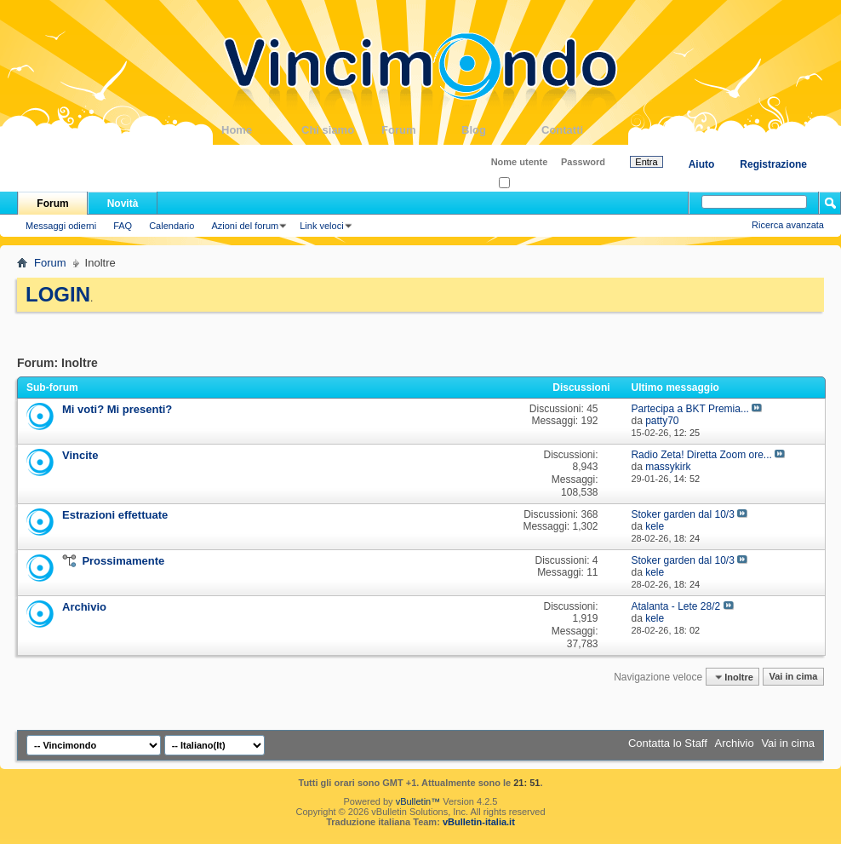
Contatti (581, 130)
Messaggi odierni (61, 226)
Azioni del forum (244, 226)
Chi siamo (341, 130)
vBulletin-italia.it (479, 822)
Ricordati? (525, 183)
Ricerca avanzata (788, 225)
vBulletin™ (418, 801)
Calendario (171, 226)
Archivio (84, 606)
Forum (421, 130)
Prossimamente (123, 560)
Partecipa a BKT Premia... (690, 409)
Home (261, 130)
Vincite (80, 455)
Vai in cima (793, 677)
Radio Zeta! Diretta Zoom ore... (701, 455)
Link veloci (321, 226)
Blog (501, 130)
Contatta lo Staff (667, 743)
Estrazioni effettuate (115, 514)
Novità (123, 204)
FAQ (122, 226)
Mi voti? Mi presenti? (117, 409)
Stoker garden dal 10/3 (682, 514)
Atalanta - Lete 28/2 (675, 606)
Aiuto (702, 164)
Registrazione (773, 164)
